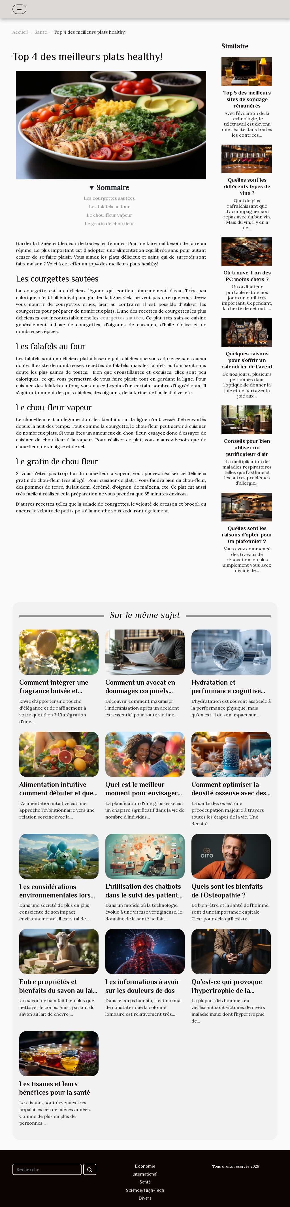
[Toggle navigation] (19, 9)
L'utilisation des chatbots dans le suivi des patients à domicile (143, 894)
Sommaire (113, 187)
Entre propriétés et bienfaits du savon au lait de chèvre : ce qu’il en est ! (58, 990)
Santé (41, 32)
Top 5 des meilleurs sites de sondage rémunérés (247, 99)
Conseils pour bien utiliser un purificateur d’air (247, 447)
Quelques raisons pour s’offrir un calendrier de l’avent (246, 360)
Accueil (20, 32)
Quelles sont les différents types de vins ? (247, 186)
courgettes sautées (121, 318)
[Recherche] (47, 1169)
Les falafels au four (109, 206)
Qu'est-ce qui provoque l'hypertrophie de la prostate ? (226, 990)
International (145, 1174)
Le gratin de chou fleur (109, 223)
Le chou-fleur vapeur (109, 215)
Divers (145, 1198)
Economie (145, 1166)
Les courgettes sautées (109, 198)
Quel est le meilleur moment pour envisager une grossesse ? (141, 793)
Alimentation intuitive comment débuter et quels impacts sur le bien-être (58, 793)
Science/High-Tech (145, 1190)
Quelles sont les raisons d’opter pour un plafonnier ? (247, 534)
